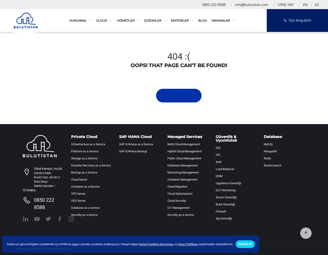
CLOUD (104, 20)
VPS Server (78, 193)
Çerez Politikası (188, 244)
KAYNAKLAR (223, 20)
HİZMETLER (128, 20)
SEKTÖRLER (182, 20)
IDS (218, 148)
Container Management (182, 179)
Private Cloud (84, 137)
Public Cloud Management (184, 158)
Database (273, 137)
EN (305, 5)
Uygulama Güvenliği (228, 183)
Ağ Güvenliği (224, 218)
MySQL (268, 144)
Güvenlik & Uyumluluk (226, 138)
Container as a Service (85, 186)
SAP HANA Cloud (135, 137)
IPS (218, 155)
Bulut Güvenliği (225, 204)
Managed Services (184, 137)
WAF (219, 162)
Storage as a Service (84, 158)
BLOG (202, 20)
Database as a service (85, 207)
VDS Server (78, 200)
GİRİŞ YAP (286, 5)
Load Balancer (225, 169)
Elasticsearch (272, 165)
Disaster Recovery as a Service (91, 165)
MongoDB (270, 151)
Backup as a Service (84, 172)
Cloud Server (79, 179)
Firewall (221, 211)
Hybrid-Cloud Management (184, 151)
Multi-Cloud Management (183, 144)
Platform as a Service (85, 151)
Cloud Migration (177, 186)
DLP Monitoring (226, 190)
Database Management (182, 165)
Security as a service (84, 215)
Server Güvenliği (226, 197)
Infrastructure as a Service (88, 144)
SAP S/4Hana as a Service (136, 144)
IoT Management (178, 207)
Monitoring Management (183, 172)
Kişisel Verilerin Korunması (156, 244)
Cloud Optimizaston (179, 193)
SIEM (219, 176)
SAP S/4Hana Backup (133, 151)
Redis (267, 158)
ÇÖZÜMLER (155, 20)
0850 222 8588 (214, 5)
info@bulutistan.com (251, 5)
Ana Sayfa (178, 96)
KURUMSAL (80, 20)
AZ (317, 5)
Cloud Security (176, 200)
